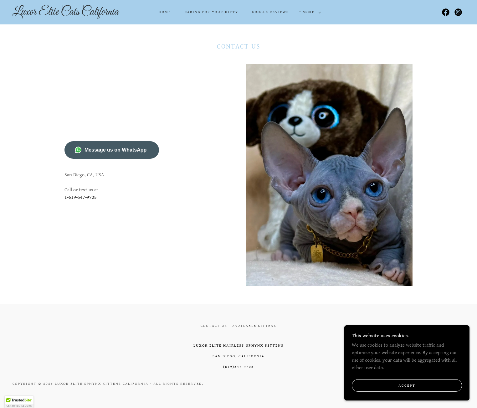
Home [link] (165, 12)
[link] (75, 13)
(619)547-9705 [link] (238, 367)
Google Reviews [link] (270, 12)
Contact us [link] (214, 326)
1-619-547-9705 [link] (80, 197)
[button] (310, 12)
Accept (406, 394)
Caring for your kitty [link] (211, 12)
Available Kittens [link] (254, 326)
